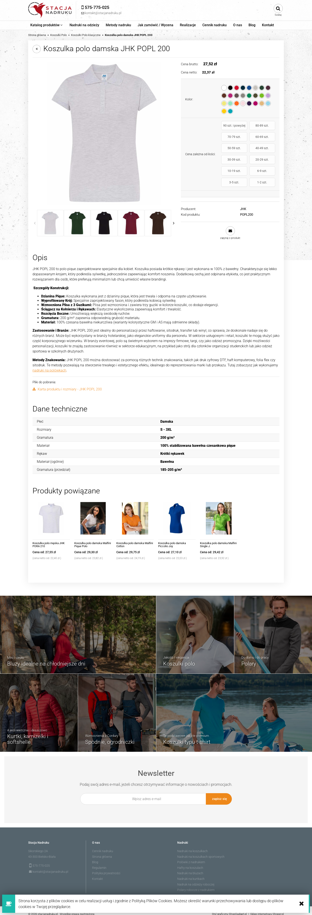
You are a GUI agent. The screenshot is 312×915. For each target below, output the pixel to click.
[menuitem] (46, 25)
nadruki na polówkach (49, 366)
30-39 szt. (229, 152)
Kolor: (189, 99)
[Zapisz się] (219, 794)
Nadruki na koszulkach (192, 845)
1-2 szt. (267, 163)
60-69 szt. (229, 140)
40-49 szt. (267, 140)
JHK (243, 190)
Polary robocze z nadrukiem (195, 884)
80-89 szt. (248, 127)
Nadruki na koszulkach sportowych (200, 851)
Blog (95, 856)
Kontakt (97, 873)
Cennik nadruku (102, 845)
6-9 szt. (229, 163)
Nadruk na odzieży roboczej (195, 879)
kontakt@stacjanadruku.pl (50, 866)
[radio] (224, 88)
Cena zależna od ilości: (200, 144)
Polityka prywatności (106, 867)
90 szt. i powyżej (229, 127)
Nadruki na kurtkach (191, 873)
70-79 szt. (267, 127)
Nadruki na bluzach (190, 867)
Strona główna (102, 851)
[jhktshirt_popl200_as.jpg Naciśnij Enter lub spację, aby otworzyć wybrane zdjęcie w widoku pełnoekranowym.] (104, 133)
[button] (230, 214)
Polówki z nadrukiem (191, 856)
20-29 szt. (248, 152)
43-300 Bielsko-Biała (42, 851)
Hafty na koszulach (190, 862)
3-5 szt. (248, 163)
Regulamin (99, 862)
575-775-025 (41, 860)
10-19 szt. (267, 152)
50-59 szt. (248, 140)
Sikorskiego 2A (38, 845)
